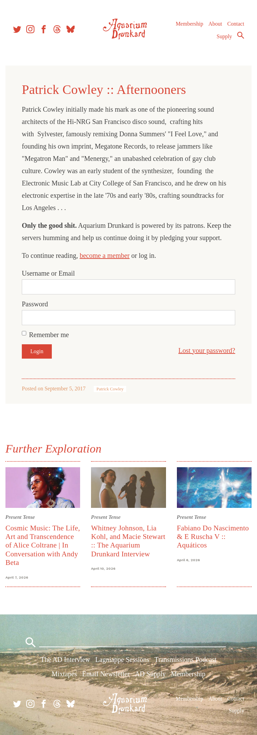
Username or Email (48, 273)
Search (240, 35)
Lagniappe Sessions (122, 659)
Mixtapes (64, 674)
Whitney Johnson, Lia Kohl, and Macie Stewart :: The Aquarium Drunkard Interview (128, 541)
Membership (189, 24)
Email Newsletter (106, 674)
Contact (235, 24)
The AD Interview (65, 659)
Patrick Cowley (109, 389)
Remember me (49, 334)
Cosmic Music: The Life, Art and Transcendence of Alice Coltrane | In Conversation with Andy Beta (42, 545)
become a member (105, 255)
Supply (224, 36)
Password (35, 304)
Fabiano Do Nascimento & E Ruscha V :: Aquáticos (213, 537)
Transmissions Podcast (185, 659)
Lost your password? (206, 350)
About (215, 24)
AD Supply (150, 674)
